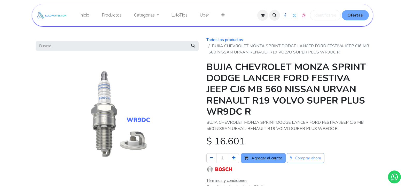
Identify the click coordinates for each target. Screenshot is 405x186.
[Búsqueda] (193, 46)
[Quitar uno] (211, 158)
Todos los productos (224, 40)
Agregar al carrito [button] (263, 158)
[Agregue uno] (234, 158)
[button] (274, 15)
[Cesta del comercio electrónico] (262, 15)
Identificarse (325, 15)
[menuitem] (84, 15)
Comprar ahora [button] (305, 158)
